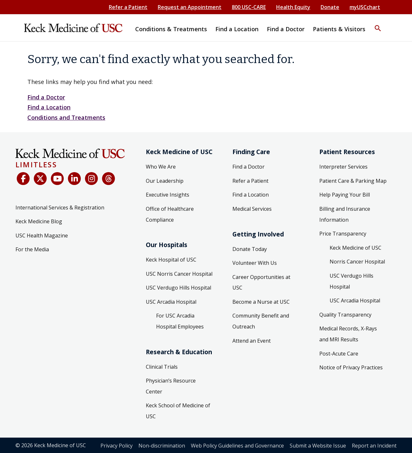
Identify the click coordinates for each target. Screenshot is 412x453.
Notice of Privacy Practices (351, 367)
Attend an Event (251, 340)
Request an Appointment (189, 7)
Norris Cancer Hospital (357, 261)
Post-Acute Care (338, 353)
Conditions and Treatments (66, 117)
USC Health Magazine (41, 235)
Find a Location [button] (236, 29)
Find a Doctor (46, 97)
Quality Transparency (345, 314)
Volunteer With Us (254, 262)
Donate (330, 7)
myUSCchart (365, 7)
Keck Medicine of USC (355, 247)
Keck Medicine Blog (38, 221)
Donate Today (249, 249)
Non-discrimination (161, 445)
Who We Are (161, 166)
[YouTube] (57, 178)
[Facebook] (23, 178)
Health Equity (293, 7)
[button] (378, 24)
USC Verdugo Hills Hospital (178, 287)
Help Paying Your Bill (344, 194)
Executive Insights (167, 194)
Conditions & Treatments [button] (171, 29)
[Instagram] (91, 178)
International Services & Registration (59, 207)
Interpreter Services (343, 166)
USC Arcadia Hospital (171, 301)
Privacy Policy (116, 445)
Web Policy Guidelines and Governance (237, 445)
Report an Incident (374, 445)
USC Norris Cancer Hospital (179, 273)
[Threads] (108, 178)
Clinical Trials (162, 366)
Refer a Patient (128, 7)
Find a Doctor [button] (285, 29)
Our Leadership (164, 180)
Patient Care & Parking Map (353, 180)
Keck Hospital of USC (171, 259)
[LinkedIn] (74, 178)
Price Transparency (342, 233)
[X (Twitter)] (40, 178)
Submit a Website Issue (318, 445)
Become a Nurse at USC (261, 301)
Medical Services (252, 208)
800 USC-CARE (249, 7)
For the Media (32, 249)
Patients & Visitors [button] (339, 29)
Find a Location (48, 107)
